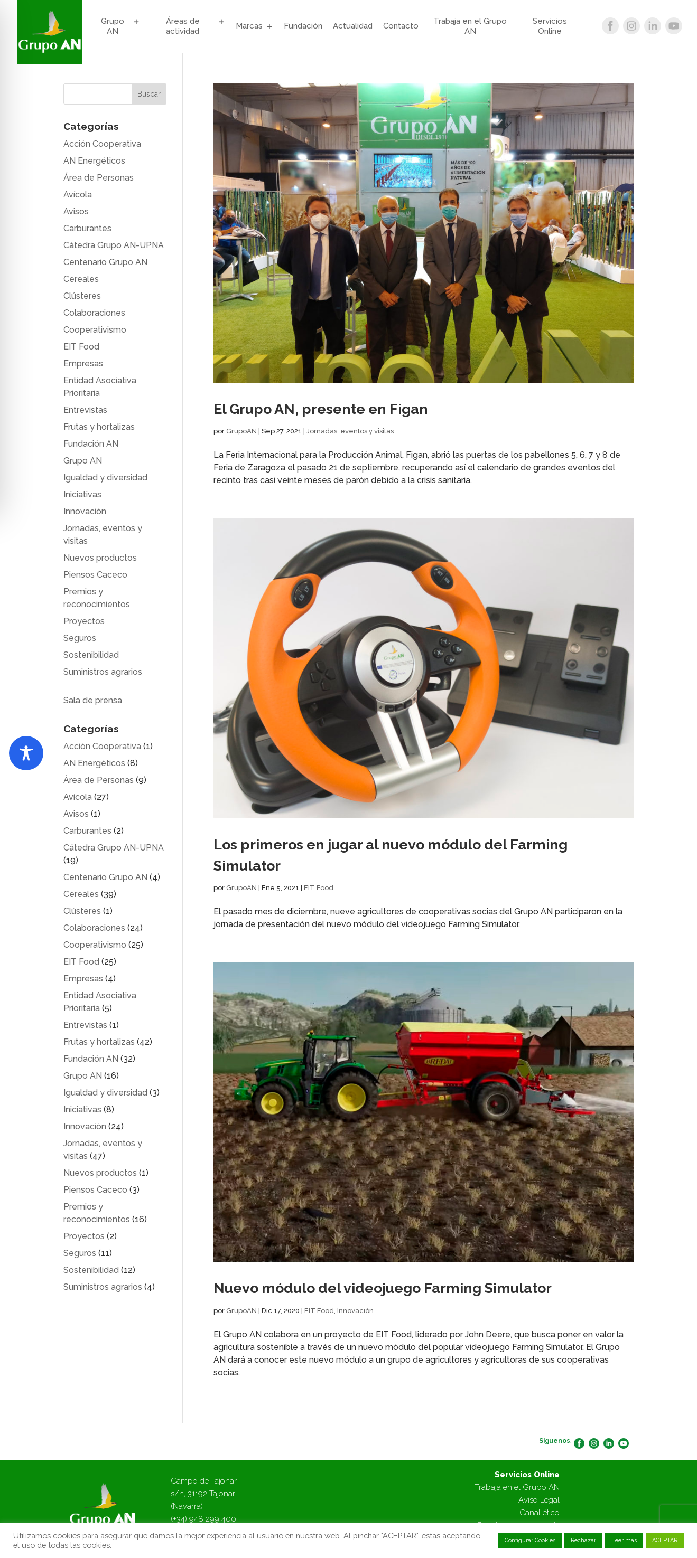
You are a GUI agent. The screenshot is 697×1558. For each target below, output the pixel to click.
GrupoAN (241, 431)
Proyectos (84, 621)
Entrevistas (85, 410)
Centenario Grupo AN (105, 262)
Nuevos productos (100, 558)
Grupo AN (112, 26)
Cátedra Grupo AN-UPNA (113, 245)
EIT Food (318, 888)
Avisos (76, 211)
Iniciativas (82, 494)
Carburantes (87, 228)
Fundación (303, 26)
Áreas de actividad (183, 26)
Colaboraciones (94, 313)
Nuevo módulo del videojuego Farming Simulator (382, 1288)
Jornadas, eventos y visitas (350, 431)
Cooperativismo (94, 330)
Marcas (249, 26)
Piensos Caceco (95, 575)
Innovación (355, 1311)
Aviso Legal (539, 1500)
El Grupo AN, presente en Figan (320, 409)
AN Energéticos (94, 161)
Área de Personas (98, 178)
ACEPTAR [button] (664, 1540)
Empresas (83, 363)
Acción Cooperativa (102, 144)
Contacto (401, 26)
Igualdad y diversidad (105, 478)
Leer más (624, 1540)
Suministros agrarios (102, 672)
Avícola (77, 195)
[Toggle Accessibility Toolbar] (26, 753)
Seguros (79, 638)
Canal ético (539, 1512)
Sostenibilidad (91, 655)
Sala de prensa (92, 700)
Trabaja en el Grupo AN (470, 26)
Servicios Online (550, 26)
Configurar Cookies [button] (530, 1540)
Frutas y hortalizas (99, 427)
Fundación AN (90, 444)
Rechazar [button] (583, 1540)
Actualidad (353, 26)
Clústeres (82, 296)
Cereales (81, 279)
